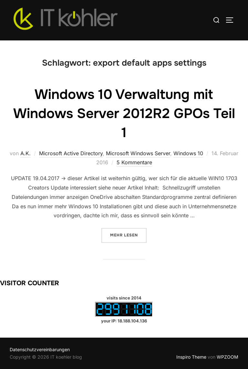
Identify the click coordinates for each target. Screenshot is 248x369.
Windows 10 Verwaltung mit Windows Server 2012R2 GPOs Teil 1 (124, 113)
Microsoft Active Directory (71, 153)
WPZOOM (227, 357)
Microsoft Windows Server (138, 153)
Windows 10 (188, 153)
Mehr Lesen (128, 235)
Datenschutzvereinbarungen (40, 349)
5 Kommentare (134, 162)
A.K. (25, 153)
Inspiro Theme (191, 357)
